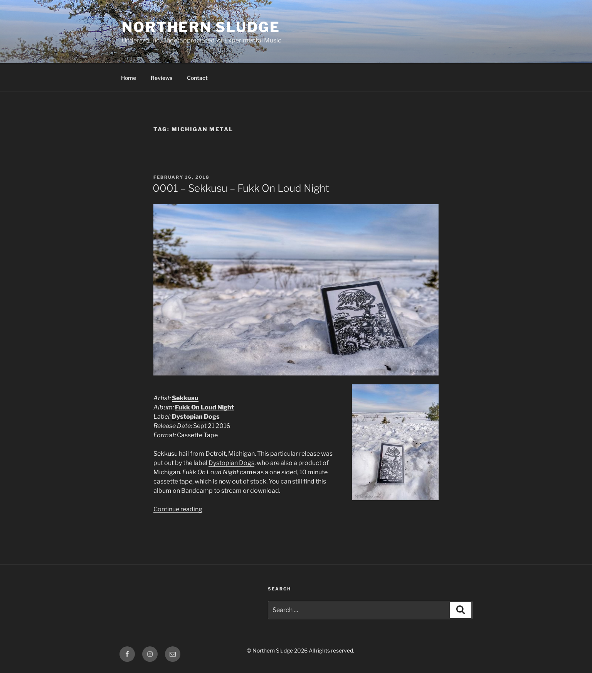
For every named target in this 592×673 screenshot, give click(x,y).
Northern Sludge (201, 27)
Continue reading (177, 509)
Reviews (161, 77)
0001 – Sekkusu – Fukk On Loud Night (241, 188)
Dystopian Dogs (231, 463)
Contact (197, 77)
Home (128, 77)
